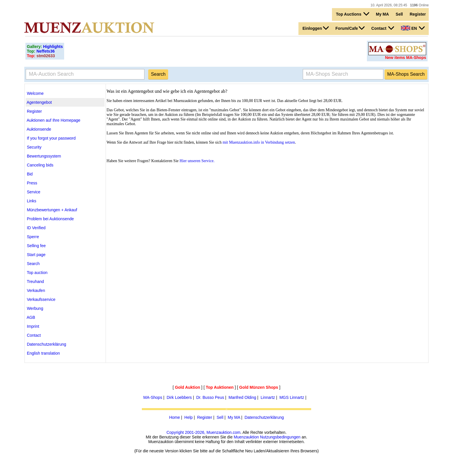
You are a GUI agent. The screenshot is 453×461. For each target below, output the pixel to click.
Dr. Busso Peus (210, 397)
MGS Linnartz (291, 397)
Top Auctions (352, 14)
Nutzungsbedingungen (280, 437)
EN (413, 28)
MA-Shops (152, 397)
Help (188, 417)
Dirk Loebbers (179, 397)
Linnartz (268, 397)
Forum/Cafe (350, 28)
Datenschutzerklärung (264, 417)
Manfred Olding (242, 397)
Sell (399, 14)
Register (418, 14)
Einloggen (315, 28)
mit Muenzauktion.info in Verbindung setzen (258, 142)
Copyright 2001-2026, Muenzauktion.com (203, 432)
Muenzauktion (246, 437)
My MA (382, 14)
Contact (382, 28)
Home (174, 417)
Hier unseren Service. (196, 161)
